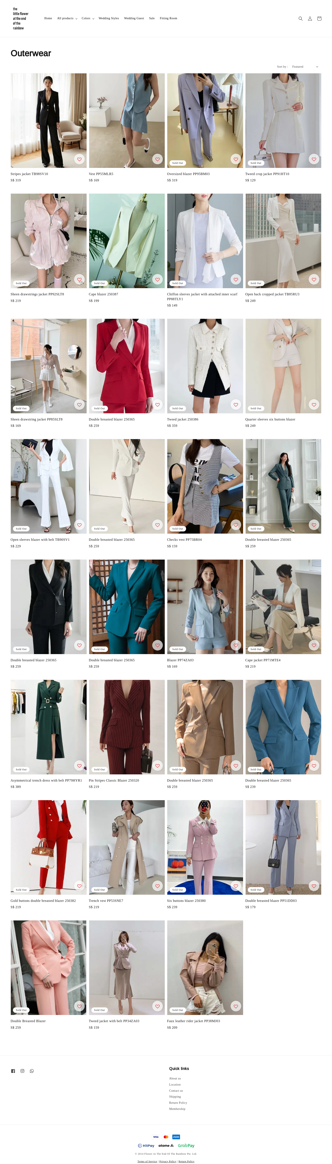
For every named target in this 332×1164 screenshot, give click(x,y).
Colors (86, 18)
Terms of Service (147, 1161)
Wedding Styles (109, 18)
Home (48, 18)
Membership (177, 1109)
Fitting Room (168, 18)
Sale (152, 18)
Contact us (176, 1090)
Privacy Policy (167, 1161)
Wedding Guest (134, 18)
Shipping (175, 1096)
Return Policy (178, 1102)
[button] (300, 18)
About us (175, 1078)
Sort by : (282, 66)
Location (175, 1084)
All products (65, 18)
